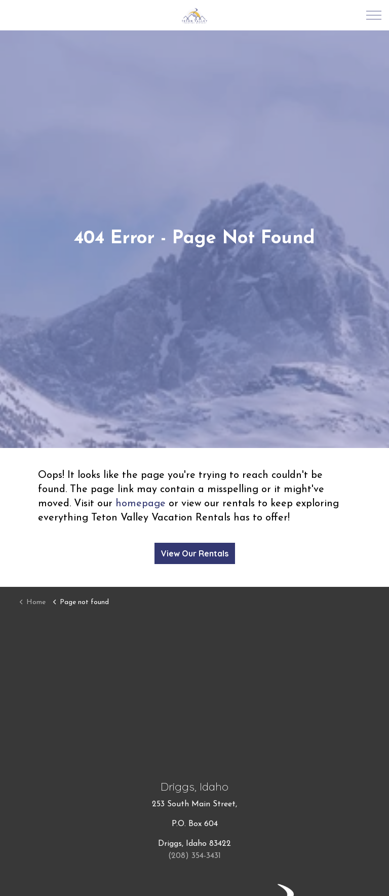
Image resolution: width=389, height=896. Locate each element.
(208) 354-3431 (194, 856)
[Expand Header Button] (374, 15)
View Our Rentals (195, 553)
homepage (140, 504)
